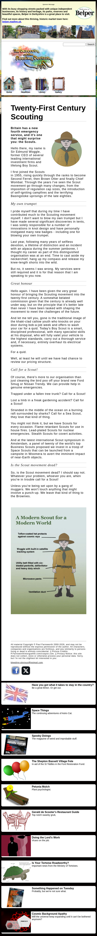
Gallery (58, 85)
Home (9, 84)
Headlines (25, 85)
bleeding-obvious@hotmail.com (27, 662)
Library (42, 85)
